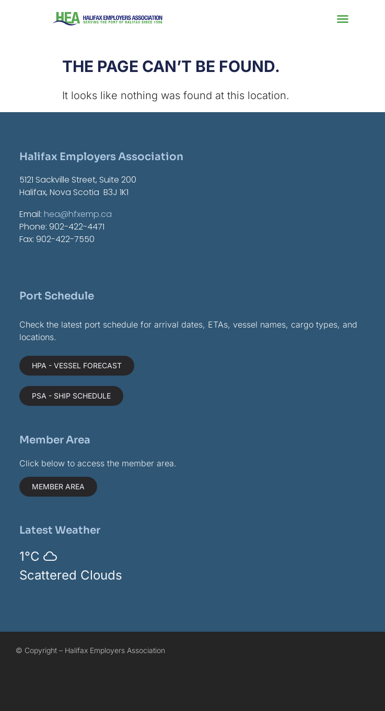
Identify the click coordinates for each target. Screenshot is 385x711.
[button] (342, 18)
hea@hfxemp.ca (78, 214)
